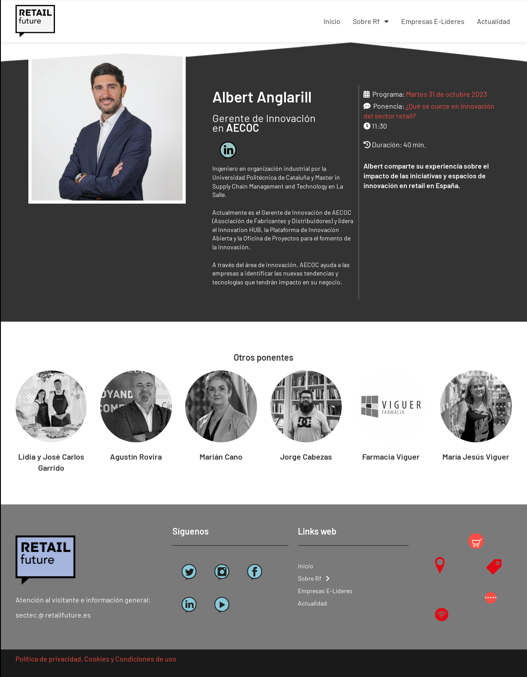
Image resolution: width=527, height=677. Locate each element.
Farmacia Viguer (391, 456)
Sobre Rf (371, 21)
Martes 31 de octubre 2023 (446, 94)
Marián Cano (220, 456)
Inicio (332, 21)
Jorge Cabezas (306, 456)
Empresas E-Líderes (433, 21)
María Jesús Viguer (475, 456)
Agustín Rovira (136, 456)
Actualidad (493, 21)
